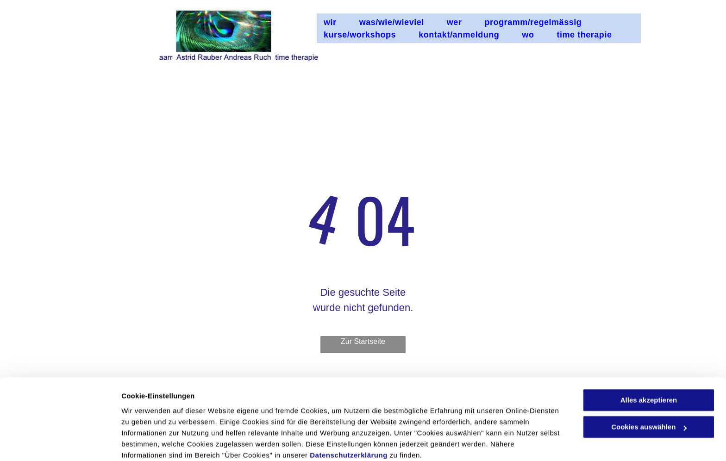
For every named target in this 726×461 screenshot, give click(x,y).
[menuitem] (334, 22)
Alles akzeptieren (648, 362)
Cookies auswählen (154, 443)
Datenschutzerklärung (349, 417)
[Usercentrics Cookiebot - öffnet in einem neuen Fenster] (59, 443)
